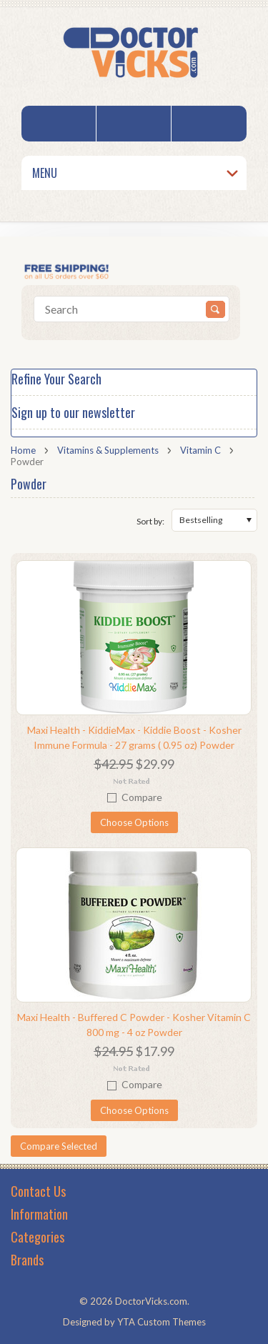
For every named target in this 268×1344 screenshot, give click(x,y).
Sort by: (150, 521)
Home (23, 450)
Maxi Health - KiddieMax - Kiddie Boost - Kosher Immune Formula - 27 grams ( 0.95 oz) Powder (134, 737)
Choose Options (134, 822)
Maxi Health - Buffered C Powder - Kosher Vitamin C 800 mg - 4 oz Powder (134, 1024)
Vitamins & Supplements (108, 450)
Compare (141, 797)
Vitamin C (200, 450)
